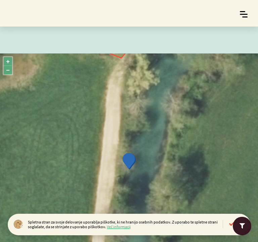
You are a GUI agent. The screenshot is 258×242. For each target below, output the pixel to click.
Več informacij (119, 226)
